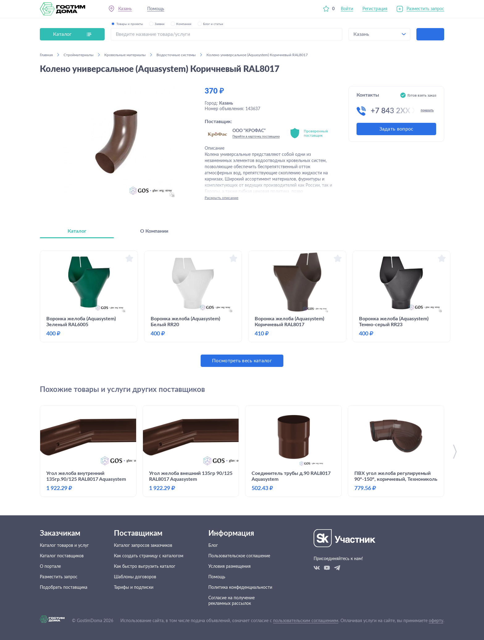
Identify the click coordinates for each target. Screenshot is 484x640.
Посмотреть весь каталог (242, 360)
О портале (50, 566)
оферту (436, 621)
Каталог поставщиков (62, 556)
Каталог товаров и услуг (64, 545)
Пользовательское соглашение (239, 556)
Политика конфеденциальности (240, 587)
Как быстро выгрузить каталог (144, 566)
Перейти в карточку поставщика (256, 136)
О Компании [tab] (154, 231)
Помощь (155, 9)
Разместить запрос (425, 9)
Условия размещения (229, 566)
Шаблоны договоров (135, 577)
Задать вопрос (396, 129)
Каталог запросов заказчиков (143, 545)
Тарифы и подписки (133, 587)
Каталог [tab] (77, 231)
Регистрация (374, 9)
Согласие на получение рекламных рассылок (231, 601)
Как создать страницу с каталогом (148, 556)
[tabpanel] (242, 309)
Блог (213, 545)
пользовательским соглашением (305, 621)
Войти (347, 9)
